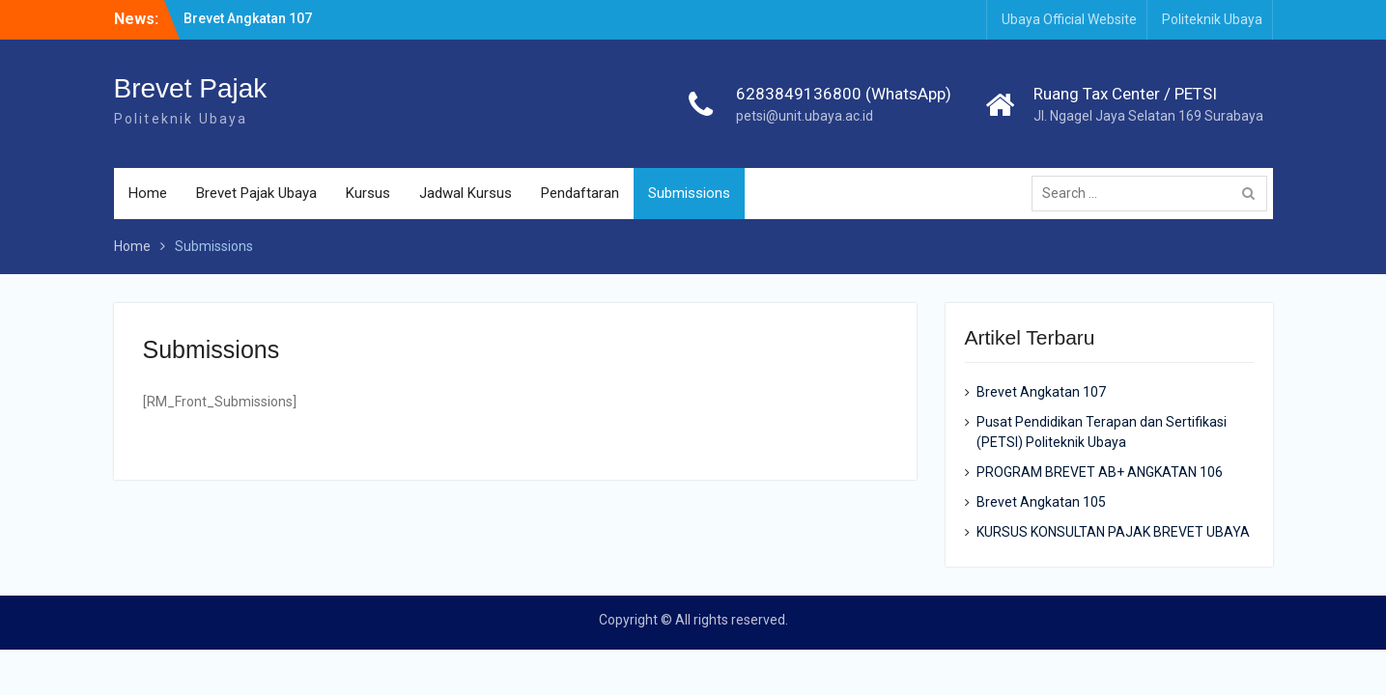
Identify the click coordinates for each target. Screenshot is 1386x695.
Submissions (689, 193)
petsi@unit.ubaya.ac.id (804, 116)
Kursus (368, 193)
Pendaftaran (580, 193)
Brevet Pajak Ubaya (256, 193)
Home (147, 193)
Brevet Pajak (191, 88)
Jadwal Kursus (465, 193)
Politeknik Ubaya (1212, 19)
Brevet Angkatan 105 (1041, 502)
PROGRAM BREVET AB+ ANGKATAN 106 (1099, 472)
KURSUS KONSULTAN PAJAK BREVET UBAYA (1113, 532)
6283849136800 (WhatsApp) (843, 93)
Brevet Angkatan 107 (248, 18)
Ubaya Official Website (1069, 19)
